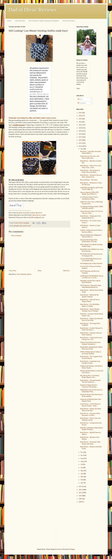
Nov (82, 452)
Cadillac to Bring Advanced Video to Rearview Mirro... (91, 231)
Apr (82, 473)
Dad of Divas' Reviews (32, 9)
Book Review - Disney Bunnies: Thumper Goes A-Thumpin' (90, 310)
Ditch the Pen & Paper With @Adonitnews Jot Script (88, 240)
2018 (80, 134)
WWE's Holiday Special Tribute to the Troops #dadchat (90, 352)
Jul (82, 464)
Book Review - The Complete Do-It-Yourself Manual (91, 357)
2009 (80, 499)
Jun (82, 467)
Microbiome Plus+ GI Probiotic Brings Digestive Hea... (89, 376)
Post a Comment (16, 235)
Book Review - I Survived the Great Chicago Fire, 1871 (91, 338)
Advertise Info (20, 21)
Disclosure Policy (69, 21)
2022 (80, 122)
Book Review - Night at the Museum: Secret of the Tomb (91, 319)
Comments (82, 103)
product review (27, 226)
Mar (82, 476)
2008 (80, 502)
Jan (82, 483)
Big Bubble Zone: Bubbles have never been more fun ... (91, 250)
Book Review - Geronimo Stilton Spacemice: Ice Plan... (90, 414)
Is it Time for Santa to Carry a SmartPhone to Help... (89, 198)
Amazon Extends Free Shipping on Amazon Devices (90, 236)
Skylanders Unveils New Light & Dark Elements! (90, 281)
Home (9, 21)
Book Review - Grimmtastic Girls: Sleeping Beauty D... (90, 217)
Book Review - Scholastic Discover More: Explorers (91, 334)
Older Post (66, 270)
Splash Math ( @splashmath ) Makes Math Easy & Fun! (91, 348)
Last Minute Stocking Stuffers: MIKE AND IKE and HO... (91, 207)
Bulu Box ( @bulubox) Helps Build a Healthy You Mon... (91, 428)
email (78, 80)
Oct (82, 455)
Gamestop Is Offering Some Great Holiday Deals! (90, 400)
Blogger (72, 549)
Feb (82, 480)
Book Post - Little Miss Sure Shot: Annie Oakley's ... (90, 152)
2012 (80, 489)
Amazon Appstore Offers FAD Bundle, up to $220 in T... (89, 193)
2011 (80, 492)
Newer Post (12, 270)
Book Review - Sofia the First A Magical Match (90, 300)
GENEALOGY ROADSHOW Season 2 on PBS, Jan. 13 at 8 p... (91, 277)
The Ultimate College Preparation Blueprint (44, 21)
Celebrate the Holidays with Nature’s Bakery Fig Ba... (91, 367)
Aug (82, 461)
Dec (82, 149)
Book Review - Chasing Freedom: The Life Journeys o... (90, 381)
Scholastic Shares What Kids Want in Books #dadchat (91, 395)
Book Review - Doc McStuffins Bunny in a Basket (89, 305)
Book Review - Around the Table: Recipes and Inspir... (90, 443)
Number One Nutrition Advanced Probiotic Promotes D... (90, 343)
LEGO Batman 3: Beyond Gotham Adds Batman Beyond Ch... (90, 286)
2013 (80, 486)
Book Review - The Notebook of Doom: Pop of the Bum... (90, 171)
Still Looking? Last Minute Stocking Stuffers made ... (91, 245)
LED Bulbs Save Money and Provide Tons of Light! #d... (91, 188)
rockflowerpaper (19, 125)
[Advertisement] (39, 253)
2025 (80, 113)
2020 (80, 128)
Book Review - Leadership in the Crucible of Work (90, 362)
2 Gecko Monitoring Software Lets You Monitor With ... (90, 259)
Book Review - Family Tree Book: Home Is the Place (90, 409)
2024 (80, 116)
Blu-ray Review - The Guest (88, 180)
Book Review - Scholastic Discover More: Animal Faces (91, 176)
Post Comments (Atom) (24, 274)
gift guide (16, 226)
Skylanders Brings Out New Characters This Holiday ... (89, 386)
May (82, 470)
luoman (59, 549)
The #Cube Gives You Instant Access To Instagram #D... (91, 255)
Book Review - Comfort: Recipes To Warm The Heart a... (91, 329)
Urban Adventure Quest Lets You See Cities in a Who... (91, 212)
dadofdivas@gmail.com (36, 217)
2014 (80, 146)
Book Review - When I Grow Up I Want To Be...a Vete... (90, 166)
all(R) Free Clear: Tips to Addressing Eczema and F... (91, 202)
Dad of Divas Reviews (33, 213)
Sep (82, 458)
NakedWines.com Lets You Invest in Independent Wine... (91, 390)
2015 (80, 143)
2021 (80, 125)
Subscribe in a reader (39, 215)
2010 (80, 495)
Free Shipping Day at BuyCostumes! (91, 263)
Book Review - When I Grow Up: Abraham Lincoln (90, 419)
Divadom (19, 213)
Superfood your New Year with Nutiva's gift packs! (89, 157)
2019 (80, 131)
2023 (80, 119)
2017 (80, 137)
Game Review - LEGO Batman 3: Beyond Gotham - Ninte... (90, 405)
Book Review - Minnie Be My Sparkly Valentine (89, 296)
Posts (80, 99)
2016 (80, 140)
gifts (21, 226)
